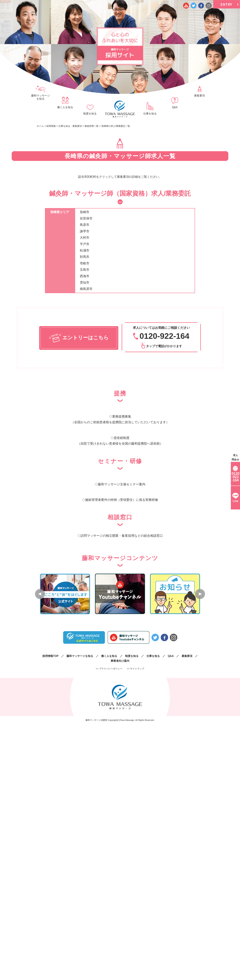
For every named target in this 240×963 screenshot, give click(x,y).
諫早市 (84, 231)
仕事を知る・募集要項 (70, 126)
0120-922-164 (164, 336)
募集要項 (199, 95)
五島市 (84, 269)
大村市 (84, 237)
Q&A (175, 107)
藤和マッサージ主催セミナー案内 (121, 484)
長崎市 (84, 212)
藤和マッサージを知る (40, 97)
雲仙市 (84, 282)
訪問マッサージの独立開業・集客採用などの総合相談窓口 (121, 535)
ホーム (40, 126)
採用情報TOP (50, 655)
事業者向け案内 (120, 660)
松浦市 (84, 250)
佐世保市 (86, 218)
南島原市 (86, 289)
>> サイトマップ (135, 668)
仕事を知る (150, 113)
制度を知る (90, 113)
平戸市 (84, 244)
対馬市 (84, 257)
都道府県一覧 (91, 126)
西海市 (84, 276)
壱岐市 (84, 263)
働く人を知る (65, 107)
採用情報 (51, 126)
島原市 (84, 224)
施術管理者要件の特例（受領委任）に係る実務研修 (121, 500)
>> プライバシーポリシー (109, 668)
